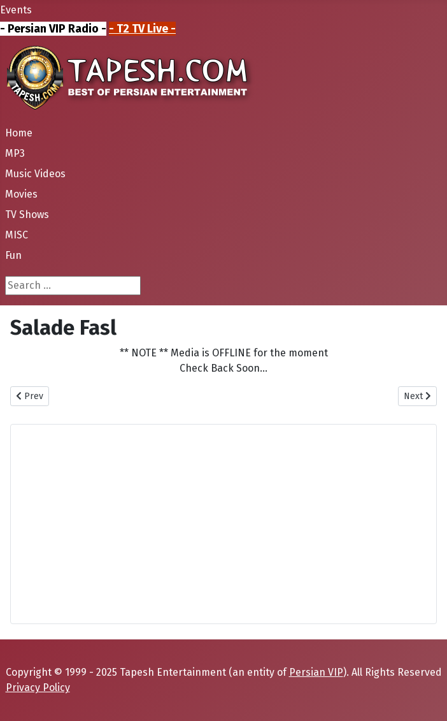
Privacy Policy (38, 687)
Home (18, 133)
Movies (21, 194)
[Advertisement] (223, 524)
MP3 (15, 153)
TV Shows (27, 214)
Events (16, 10)
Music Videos (35, 174)
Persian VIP (316, 672)
